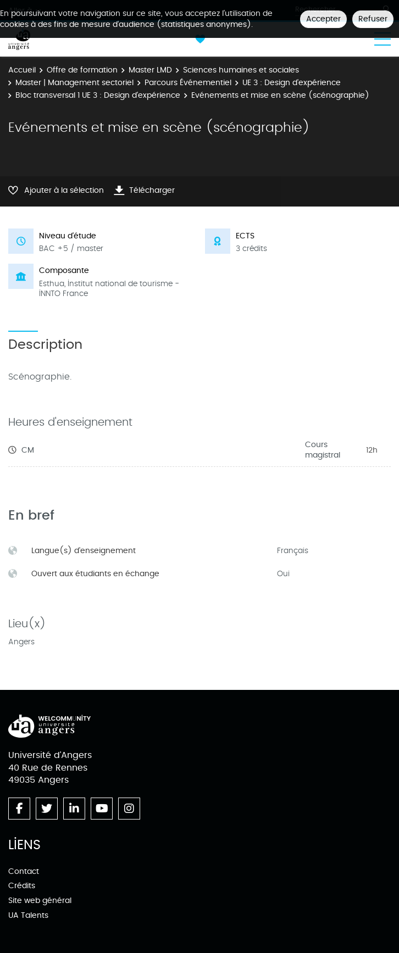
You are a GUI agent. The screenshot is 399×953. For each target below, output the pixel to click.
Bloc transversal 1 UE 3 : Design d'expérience (97, 95)
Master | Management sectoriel (74, 82)
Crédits (21, 885)
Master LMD (150, 70)
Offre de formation (82, 70)
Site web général (39, 900)
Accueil (22, 70)
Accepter (323, 19)
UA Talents (28, 915)
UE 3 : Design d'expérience (291, 82)
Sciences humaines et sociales (241, 70)
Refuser (372, 19)
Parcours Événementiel (188, 82)
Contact (23, 871)
